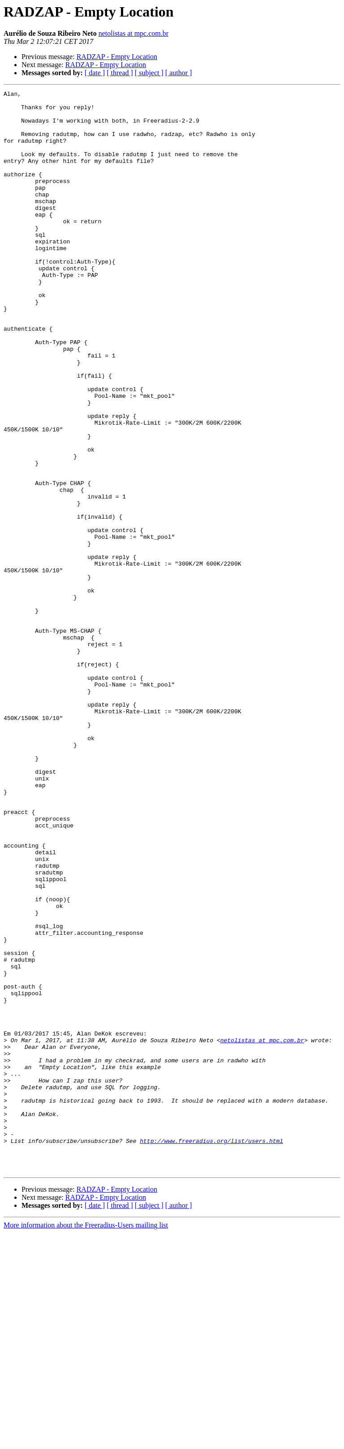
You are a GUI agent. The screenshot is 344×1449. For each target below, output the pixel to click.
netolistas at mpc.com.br (133, 33)
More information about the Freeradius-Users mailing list (86, 1441)
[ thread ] (120, 73)
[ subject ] (149, 73)
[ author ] (178, 73)
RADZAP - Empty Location (117, 56)
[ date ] (95, 73)
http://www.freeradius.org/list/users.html (211, 1351)
